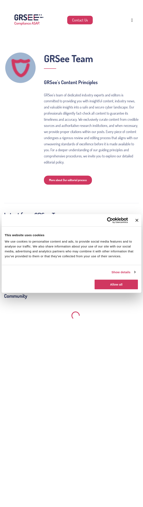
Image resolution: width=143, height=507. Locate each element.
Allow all (116, 284)
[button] (132, 20)
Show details (121, 272)
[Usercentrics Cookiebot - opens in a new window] (110, 220)
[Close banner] (136, 220)
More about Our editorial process (68, 180)
